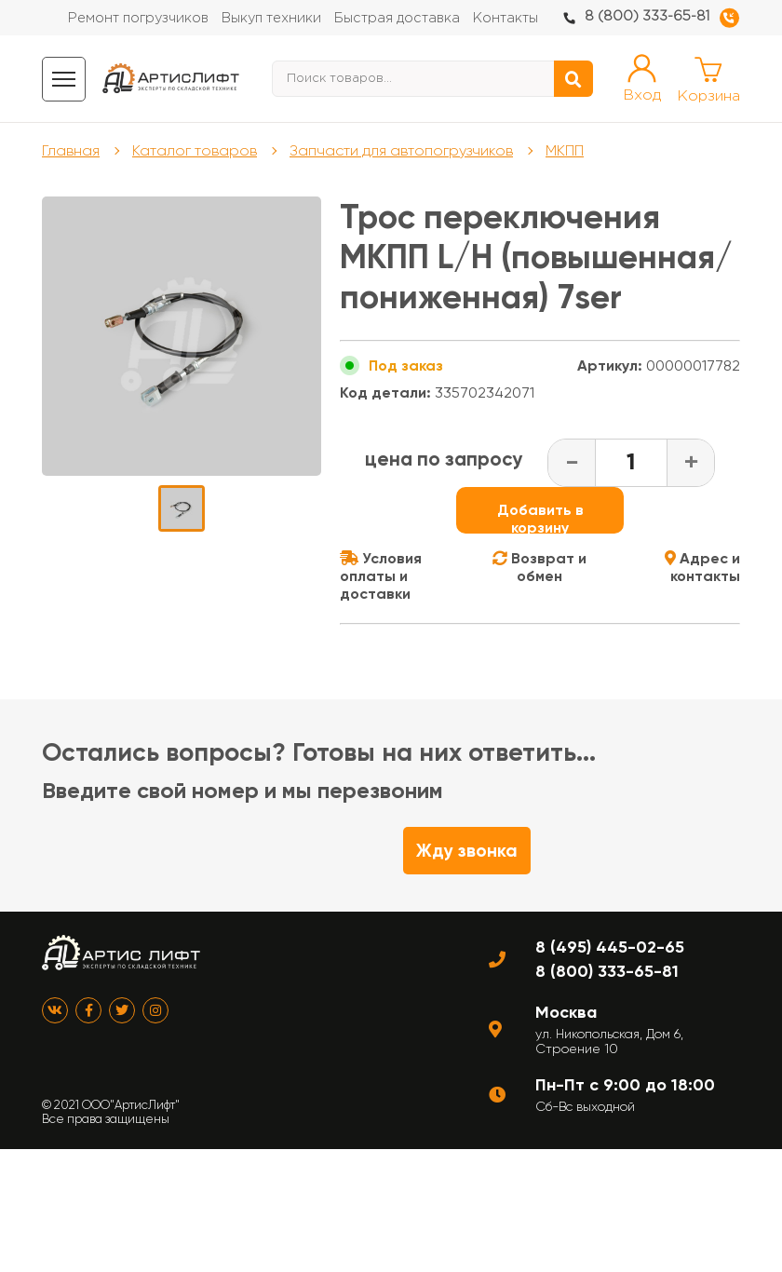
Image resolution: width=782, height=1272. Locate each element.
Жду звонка (467, 850)
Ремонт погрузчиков (138, 18)
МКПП (565, 150)
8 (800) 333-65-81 (647, 16)
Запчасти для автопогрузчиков (401, 150)
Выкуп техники (271, 18)
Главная (71, 150)
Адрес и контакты (702, 567)
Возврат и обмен (539, 567)
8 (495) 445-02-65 (609, 947)
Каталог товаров (194, 150)
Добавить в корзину (540, 517)
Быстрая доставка (397, 18)
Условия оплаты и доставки (381, 575)
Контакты (505, 18)
